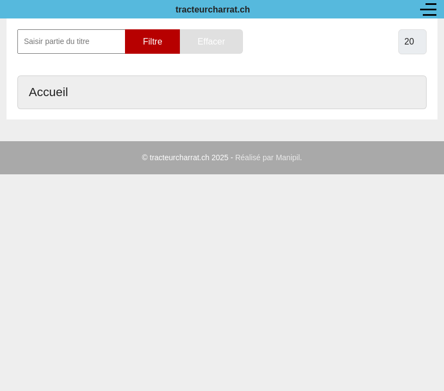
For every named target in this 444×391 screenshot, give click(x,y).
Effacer (211, 41)
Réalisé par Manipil (267, 157)
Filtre (152, 41)
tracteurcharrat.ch (213, 9)
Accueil (48, 92)
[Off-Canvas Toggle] (428, 9)
